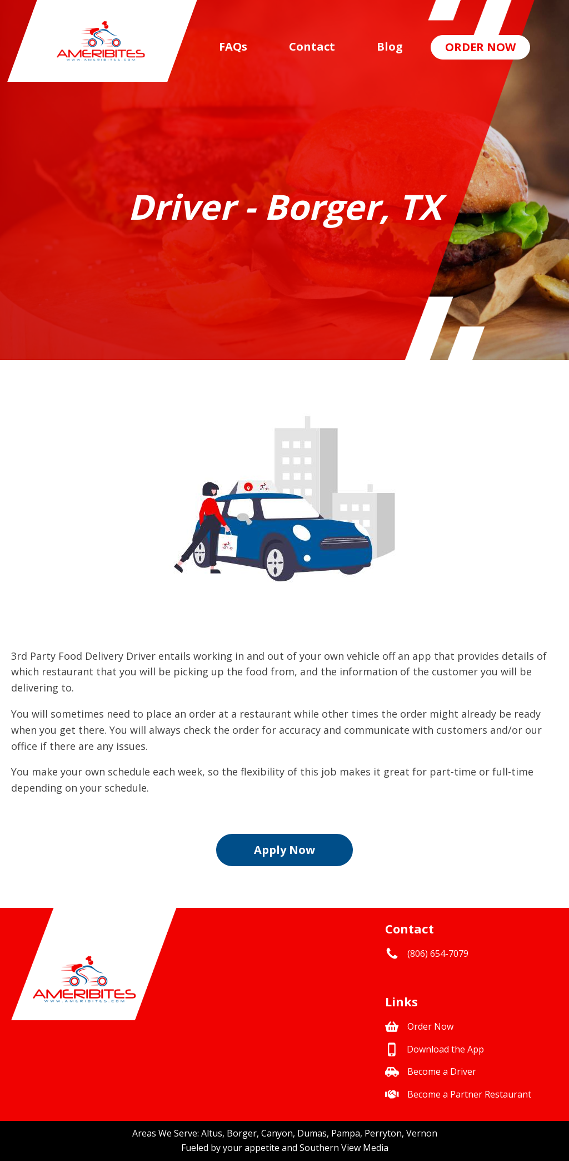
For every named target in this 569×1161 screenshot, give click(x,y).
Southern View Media (344, 1148)
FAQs (233, 46)
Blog (390, 46)
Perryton (383, 1133)
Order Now (480, 47)
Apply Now (284, 849)
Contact (312, 46)
